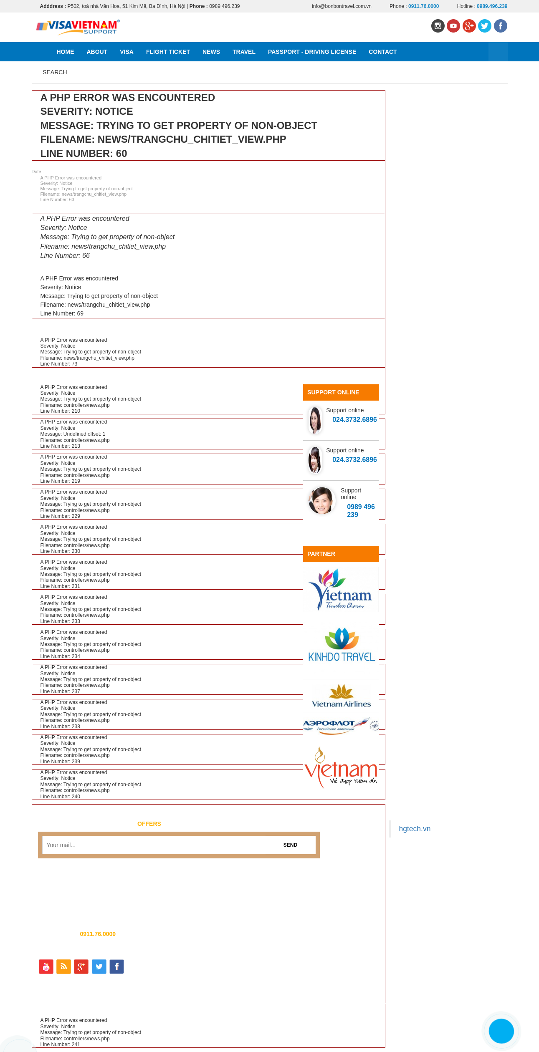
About (97, 51)
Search (55, 72)
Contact (383, 51)
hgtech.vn (415, 829)
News (211, 51)
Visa (127, 51)
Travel (244, 51)
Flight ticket (168, 51)
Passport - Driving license (312, 51)
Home (65, 51)
